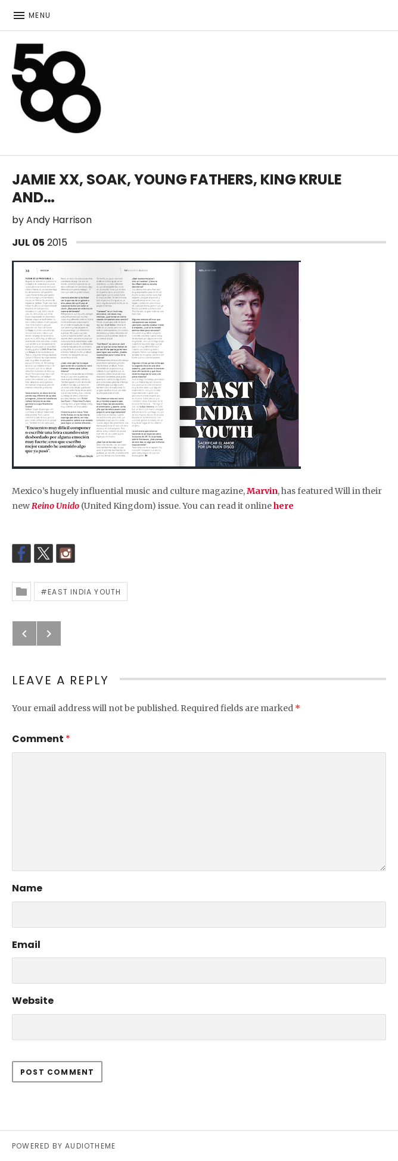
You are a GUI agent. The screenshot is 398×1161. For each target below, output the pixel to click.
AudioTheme (90, 1146)
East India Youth (84, 592)
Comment (41, 739)
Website (33, 1000)
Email (26, 945)
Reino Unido (55, 505)
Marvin (262, 491)
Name (27, 888)
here (283, 505)
